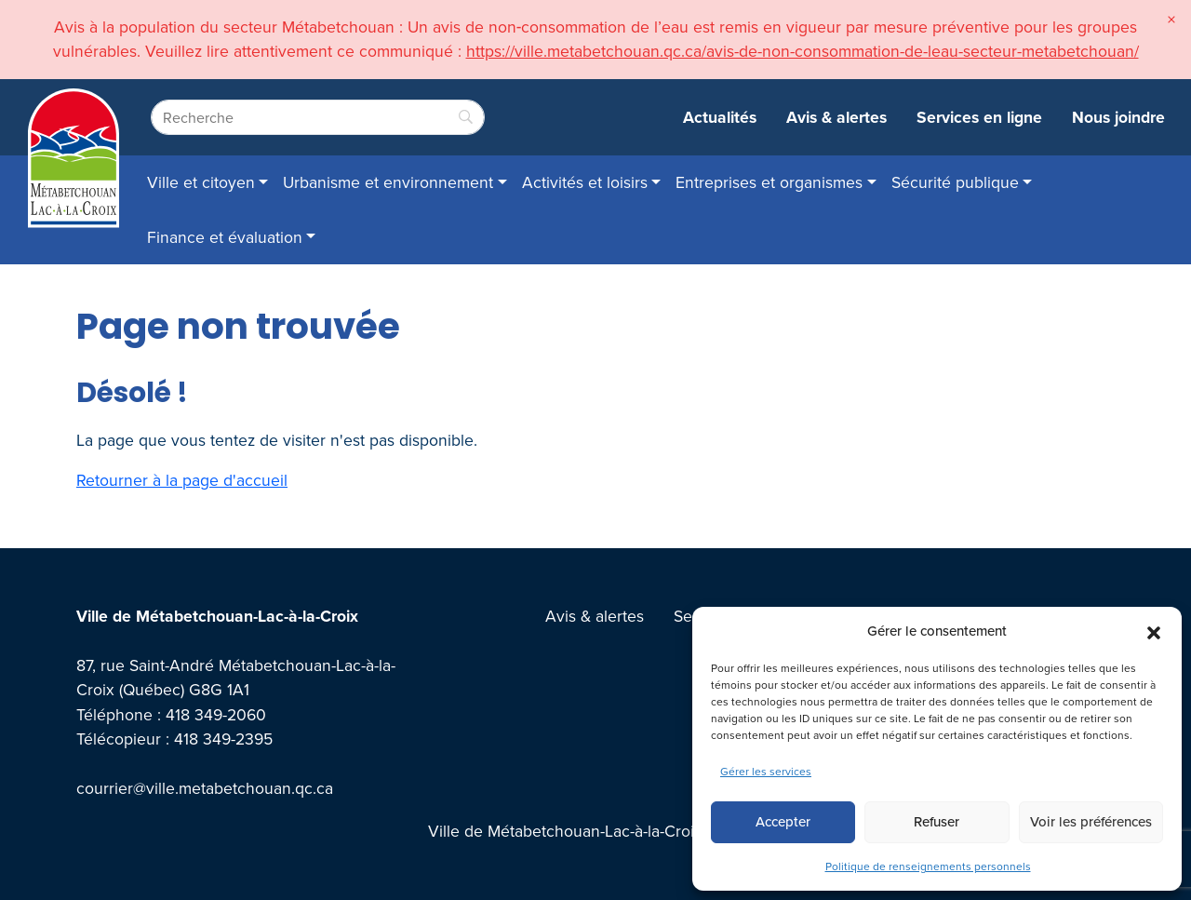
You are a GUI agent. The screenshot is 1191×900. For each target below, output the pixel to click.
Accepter (783, 822)
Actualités (719, 117)
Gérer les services (765, 771)
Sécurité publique (955, 182)
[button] (1153, 631)
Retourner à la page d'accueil (182, 479)
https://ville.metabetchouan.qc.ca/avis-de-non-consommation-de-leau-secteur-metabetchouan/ (802, 50)
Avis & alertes (836, 117)
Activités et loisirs (585, 182)
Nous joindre (1118, 117)
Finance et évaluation (224, 237)
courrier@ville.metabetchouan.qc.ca (204, 787)
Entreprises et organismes (769, 182)
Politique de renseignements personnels (928, 866)
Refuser (936, 822)
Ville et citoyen (201, 182)
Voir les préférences (1091, 822)
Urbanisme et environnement (388, 182)
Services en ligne (979, 117)
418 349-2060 (216, 714)
